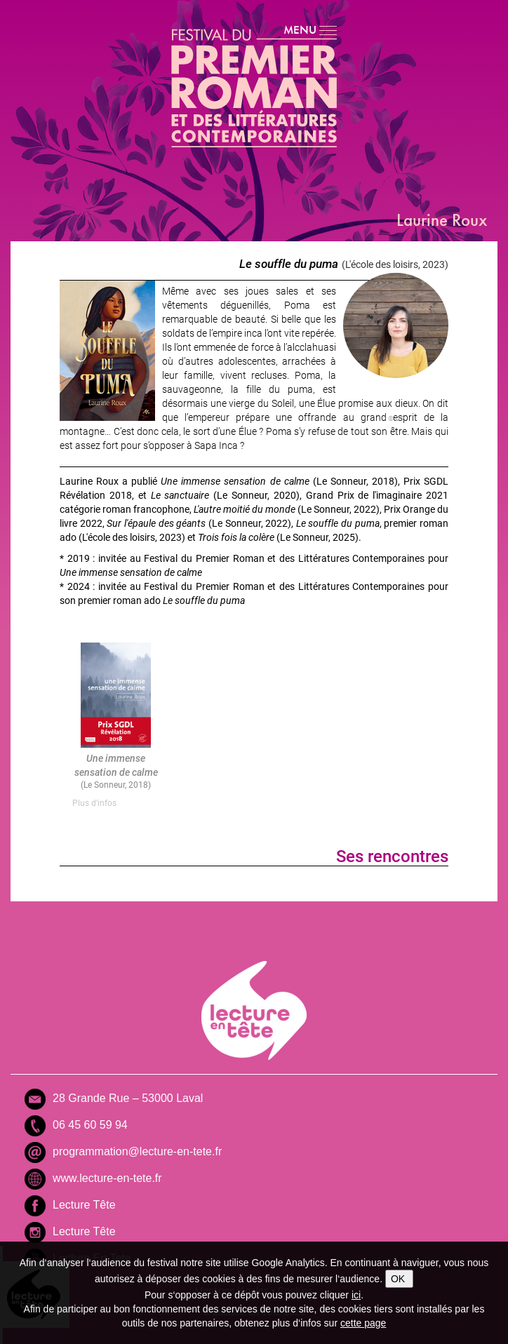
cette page (363, 1323)
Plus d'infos (94, 802)
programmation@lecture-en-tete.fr (137, 1151)
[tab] (116, 803)
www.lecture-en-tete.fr (107, 1178)
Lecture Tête (84, 1205)
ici (356, 1295)
